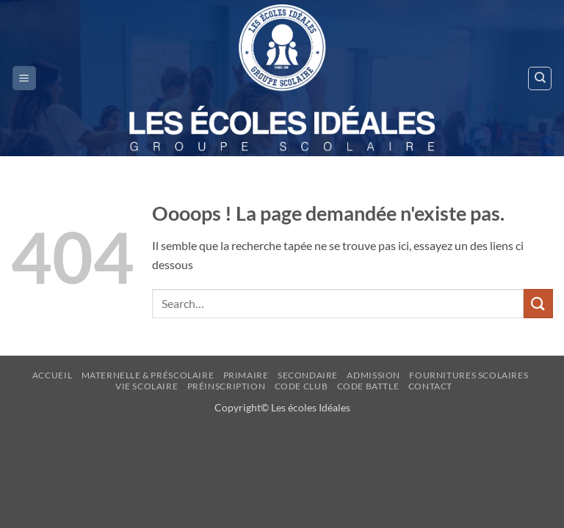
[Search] (540, 78)
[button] (24, 78)
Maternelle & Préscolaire (148, 375)
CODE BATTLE (368, 386)
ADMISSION (373, 375)
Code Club (301, 386)
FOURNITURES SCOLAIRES (468, 375)
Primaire (246, 375)
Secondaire (308, 375)
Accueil (52, 375)
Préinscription (226, 386)
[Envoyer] (538, 303)
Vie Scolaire (146, 386)
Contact (430, 386)
